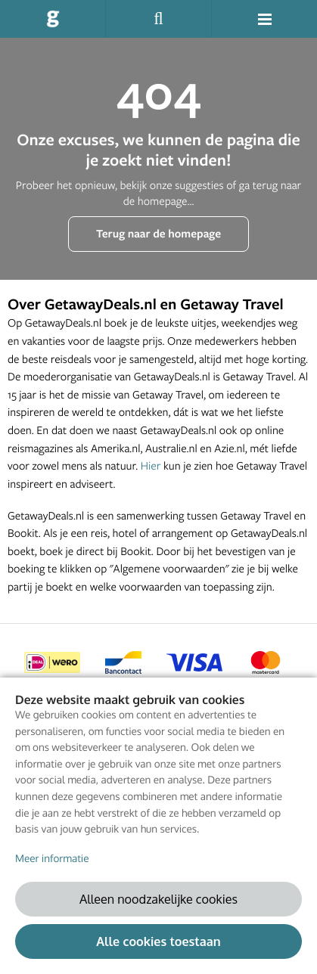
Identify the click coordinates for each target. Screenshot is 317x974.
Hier (151, 465)
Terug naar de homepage (158, 233)
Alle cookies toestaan (158, 941)
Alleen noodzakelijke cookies (158, 899)
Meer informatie (52, 858)
